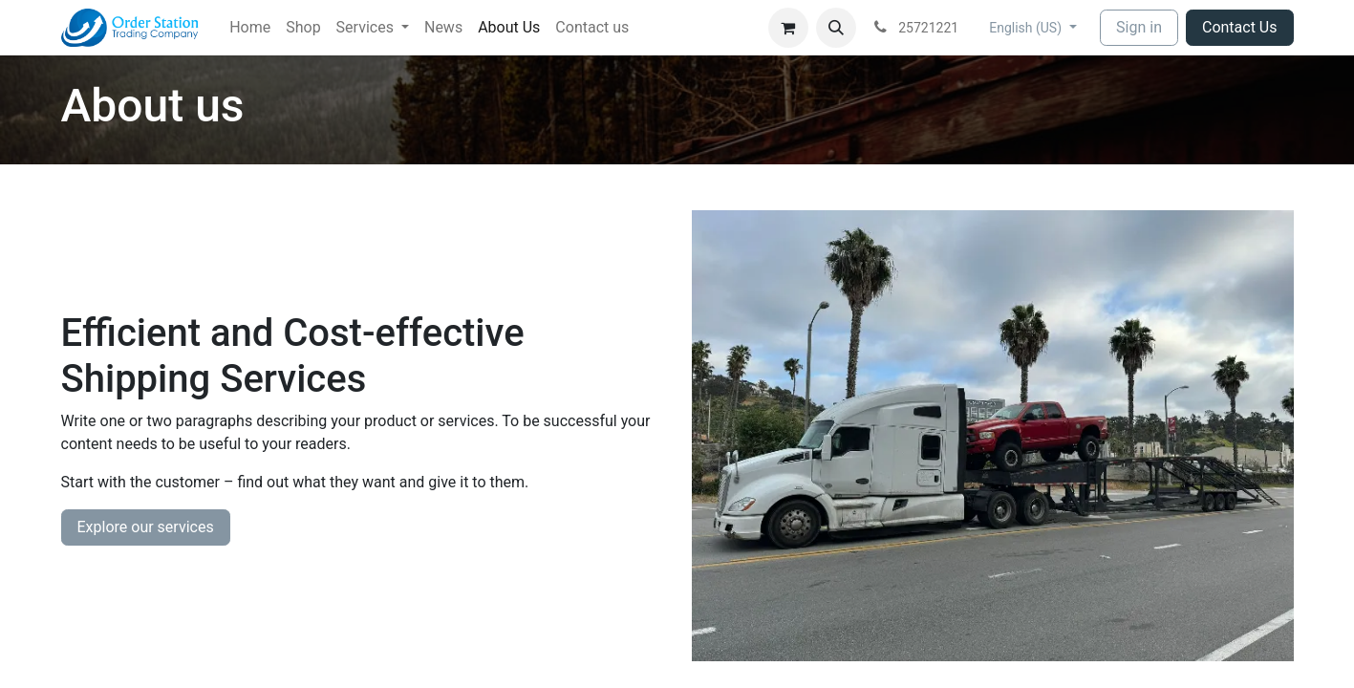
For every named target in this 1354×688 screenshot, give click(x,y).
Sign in (1139, 27)
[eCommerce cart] (788, 28)
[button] (836, 28)
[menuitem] (250, 28)
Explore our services (145, 527)
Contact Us (1240, 27)
